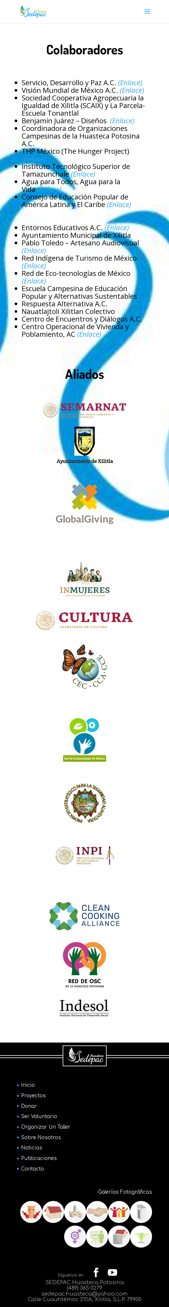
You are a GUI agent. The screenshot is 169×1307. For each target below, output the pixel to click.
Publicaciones (39, 1158)
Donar (29, 1106)
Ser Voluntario (39, 1116)
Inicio (28, 1085)
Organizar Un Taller (45, 1127)
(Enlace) (122, 120)
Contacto (32, 1169)
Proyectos (33, 1095)
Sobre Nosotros (41, 1137)
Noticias (31, 1148)
